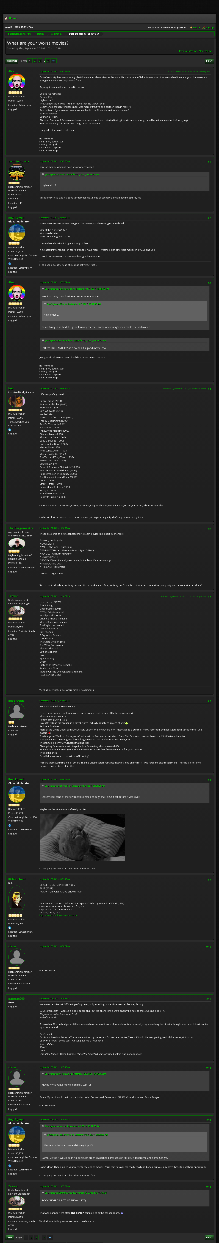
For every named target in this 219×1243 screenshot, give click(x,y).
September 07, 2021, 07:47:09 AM (54, 161)
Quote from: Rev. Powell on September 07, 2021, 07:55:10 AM (75, 340)
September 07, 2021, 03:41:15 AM (54, 71)
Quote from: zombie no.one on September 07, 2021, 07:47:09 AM (77, 288)
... (44, 60)
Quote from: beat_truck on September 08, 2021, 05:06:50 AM (75, 785)
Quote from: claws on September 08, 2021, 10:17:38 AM (72, 1126)
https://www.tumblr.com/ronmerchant (58, 915)
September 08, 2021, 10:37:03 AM (54, 1186)
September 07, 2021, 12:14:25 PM (54, 596)
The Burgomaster (21, 528)
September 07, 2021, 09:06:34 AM (54, 388)
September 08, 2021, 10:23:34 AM (54, 1119)
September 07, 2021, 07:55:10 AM (54, 217)
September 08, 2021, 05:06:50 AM (54, 700)
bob (11, 388)
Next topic (205, 51)
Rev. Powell (16, 218)
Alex (11, 71)
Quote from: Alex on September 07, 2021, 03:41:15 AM (72, 174)
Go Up (10, 1237)
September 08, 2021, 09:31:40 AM (54, 879)
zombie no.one (18, 161)
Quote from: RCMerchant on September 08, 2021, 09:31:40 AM (76, 1192)
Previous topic (188, 51)
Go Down (12, 61)
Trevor (13, 596)
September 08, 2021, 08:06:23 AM (54, 779)
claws (12, 946)
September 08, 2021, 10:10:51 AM (54, 998)
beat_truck (16, 701)
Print (209, 61)
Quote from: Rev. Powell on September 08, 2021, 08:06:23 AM (75, 1073)
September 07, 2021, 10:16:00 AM (54, 528)
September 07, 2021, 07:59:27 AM (54, 282)
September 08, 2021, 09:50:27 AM (54, 946)
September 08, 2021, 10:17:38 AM (54, 1067)
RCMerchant (17, 879)
